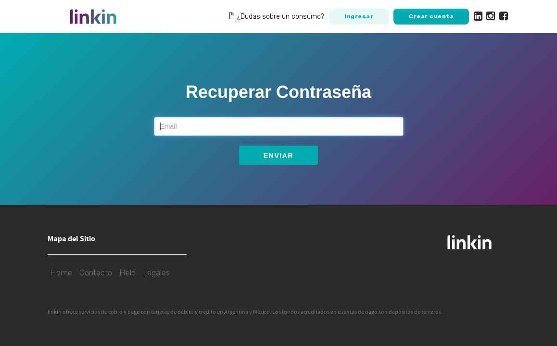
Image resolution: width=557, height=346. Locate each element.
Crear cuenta (431, 16)
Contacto (95, 272)
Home (61, 272)
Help (127, 272)
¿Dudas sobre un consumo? (276, 16)
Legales (156, 272)
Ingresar (358, 16)
